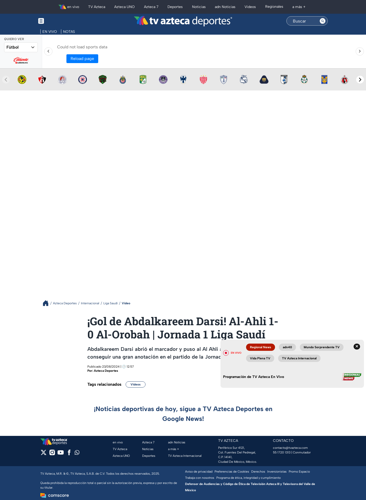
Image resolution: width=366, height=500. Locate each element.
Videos (136, 384)
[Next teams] (360, 80)
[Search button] (322, 21)
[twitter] (43, 454)
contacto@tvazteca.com (290, 448)
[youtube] (60, 454)
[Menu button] (59, 21)
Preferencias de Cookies (232, 471)
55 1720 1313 (282, 452)
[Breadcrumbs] (47, 303)
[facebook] (69, 454)
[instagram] (52, 454)
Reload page (82, 58)
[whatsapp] (77, 453)
